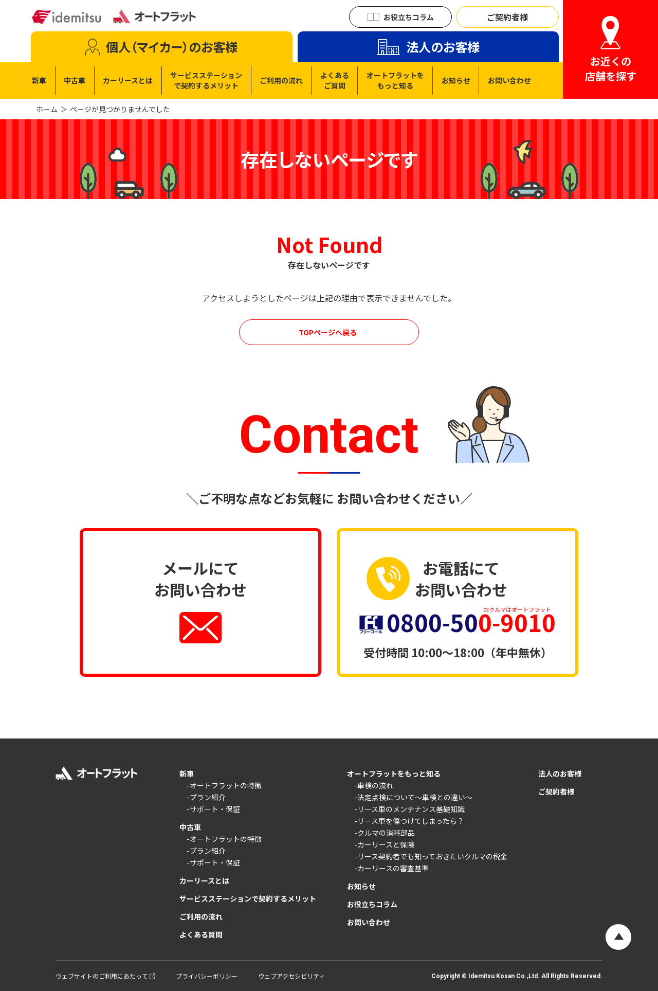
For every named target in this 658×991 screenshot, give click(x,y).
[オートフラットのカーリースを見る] (329, 332)
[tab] (162, 46)
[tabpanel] (281, 80)
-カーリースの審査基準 (391, 868)
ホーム (47, 109)
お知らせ (361, 886)
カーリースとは (204, 880)
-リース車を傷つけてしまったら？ (409, 821)
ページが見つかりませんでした (120, 109)
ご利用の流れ (201, 916)
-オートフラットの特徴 (224, 785)
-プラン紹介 (206, 797)
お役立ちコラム (372, 904)
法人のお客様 (559, 773)
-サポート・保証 (213, 809)
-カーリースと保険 (384, 844)
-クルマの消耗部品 (384, 832)
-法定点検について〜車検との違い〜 (413, 797)
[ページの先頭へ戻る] (618, 937)
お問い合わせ (368, 922)
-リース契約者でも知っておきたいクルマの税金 (430, 856)
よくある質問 (201, 934)
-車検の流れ (373, 785)
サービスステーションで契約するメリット (247, 898)
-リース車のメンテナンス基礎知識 (409, 809)
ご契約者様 (556, 791)
